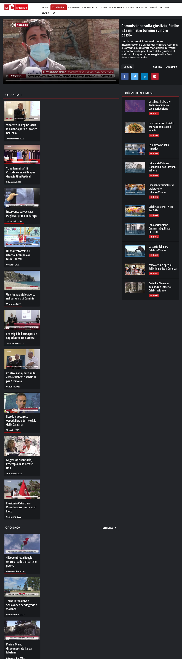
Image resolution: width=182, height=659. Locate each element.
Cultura (101, 7)
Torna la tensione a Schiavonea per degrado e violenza (20, 572)
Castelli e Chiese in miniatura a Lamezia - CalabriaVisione (160, 286)
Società (165, 7)
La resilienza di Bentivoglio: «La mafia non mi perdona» (21, 650)
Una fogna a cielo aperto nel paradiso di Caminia (21, 284)
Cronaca (88, 7)
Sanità (153, 7)
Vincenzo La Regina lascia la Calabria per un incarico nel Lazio (21, 128)
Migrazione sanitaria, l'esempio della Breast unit (20, 443)
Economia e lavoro (121, 7)
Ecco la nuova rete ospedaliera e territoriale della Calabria (20, 403)
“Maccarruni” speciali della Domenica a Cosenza (162, 266)
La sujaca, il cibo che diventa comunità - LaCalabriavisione (159, 105)
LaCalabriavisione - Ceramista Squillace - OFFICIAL (160, 228)
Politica (141, 7)
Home (44, 7)
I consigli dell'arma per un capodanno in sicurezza (20, 322)
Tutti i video (109, 501)
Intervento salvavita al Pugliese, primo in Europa (20, 209)
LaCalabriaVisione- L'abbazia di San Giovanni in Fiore (162, 166)
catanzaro (171, 66)
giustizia (157, 66)
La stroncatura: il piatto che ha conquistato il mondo (161, 126)
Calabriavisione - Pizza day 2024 (161, 208)
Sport (45, 13)
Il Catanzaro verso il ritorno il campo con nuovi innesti (21, 247)
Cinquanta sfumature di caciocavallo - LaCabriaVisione (161, 188)
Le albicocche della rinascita (159, 146)
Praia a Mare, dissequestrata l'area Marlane (21, 612)
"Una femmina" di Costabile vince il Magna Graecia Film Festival (21, 169)
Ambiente (74, 7)
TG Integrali (58, 7)
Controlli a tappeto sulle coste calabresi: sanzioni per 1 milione (21, 362)
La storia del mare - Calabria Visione (159, 248)
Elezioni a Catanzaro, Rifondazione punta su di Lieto (19, 482)
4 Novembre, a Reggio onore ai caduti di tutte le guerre (21, 533)
